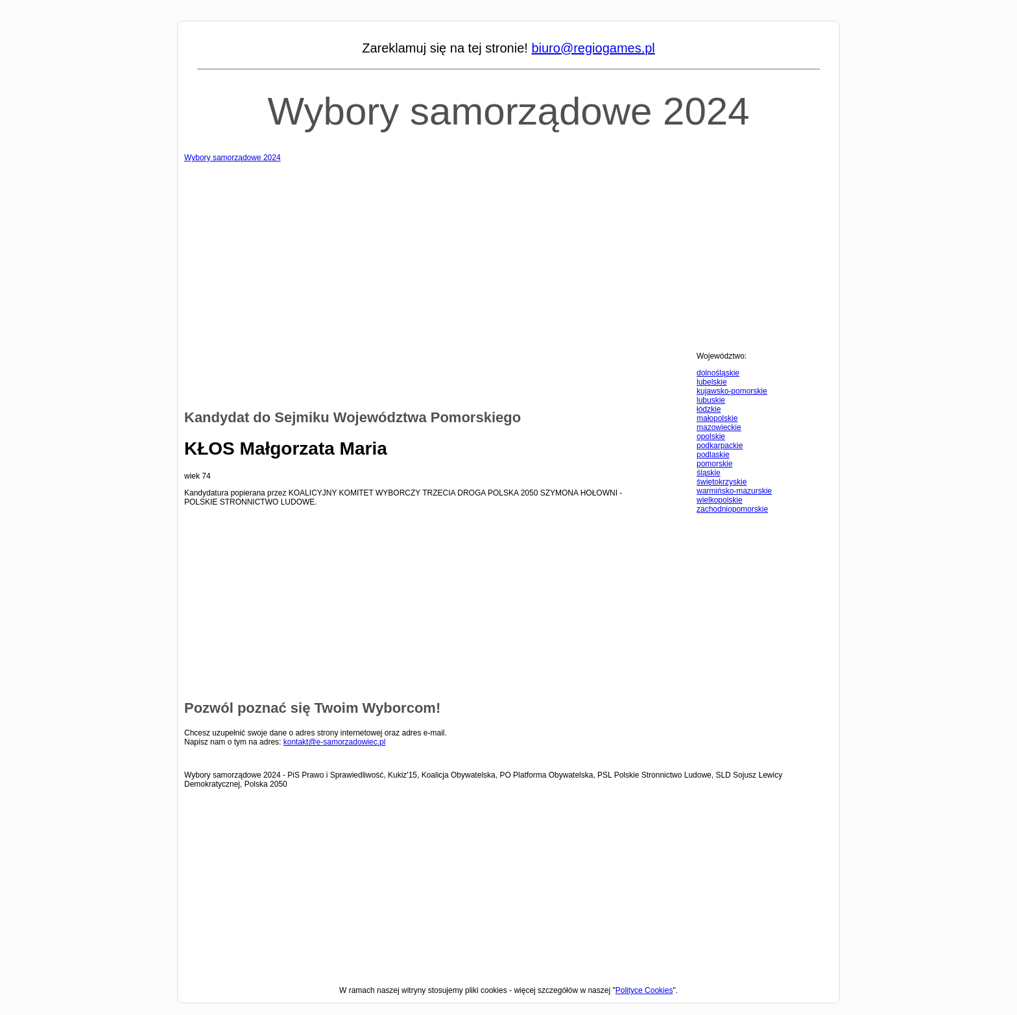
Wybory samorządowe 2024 (508, 111)
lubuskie (711, 400)
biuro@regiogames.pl (592, 48)
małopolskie (717, 418)
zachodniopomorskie (732, 509)
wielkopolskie (720, 500)
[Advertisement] (508, 253)
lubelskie (712, 382)
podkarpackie (720, 445)
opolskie (711, 436)
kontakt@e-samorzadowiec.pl (334, 741)
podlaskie (713, 454)
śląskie (709, 472)
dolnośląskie (718, 372)
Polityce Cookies (644, 990)
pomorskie (714, 463)
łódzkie (709, 409)
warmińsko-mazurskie (734, 491)
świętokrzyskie (722, 481)
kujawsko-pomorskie (732, 391)
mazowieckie (719, 427)
